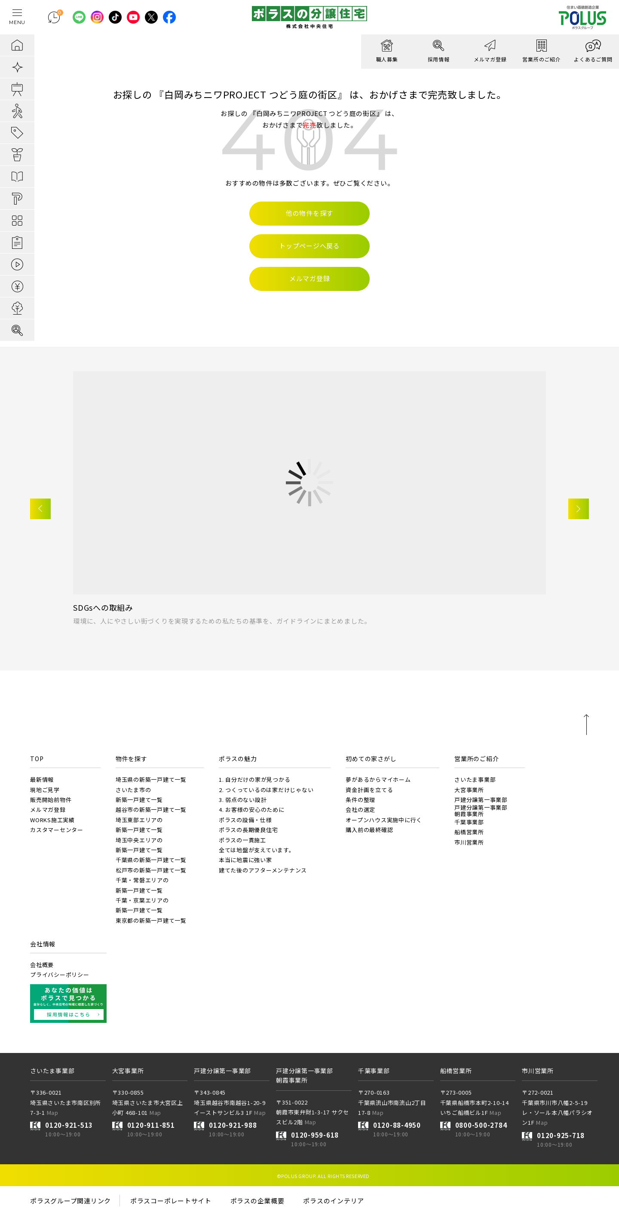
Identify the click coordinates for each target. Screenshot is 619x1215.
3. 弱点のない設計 (243, 800)
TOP (36, 758)
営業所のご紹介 (476, 758)
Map (52, 1112)
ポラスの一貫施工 (242, 840)
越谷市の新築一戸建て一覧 (151, 809)
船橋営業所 (469, 832)
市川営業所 (469, 842)
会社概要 (42, 965)
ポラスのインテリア (333, 1200)
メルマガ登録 (48, 809)
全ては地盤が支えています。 (257, 850)
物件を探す (131, 758)
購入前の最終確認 (369, 830)
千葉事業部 (469, 822)
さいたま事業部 (475, 779)
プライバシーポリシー (59, 974)
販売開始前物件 (50, 800)
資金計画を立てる (369, 790)
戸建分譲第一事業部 (481, 800)
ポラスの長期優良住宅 (248, 830)
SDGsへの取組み (103, 607)
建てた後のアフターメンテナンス (263, 870)
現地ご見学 (45, 790)
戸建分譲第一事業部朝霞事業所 (481, 810)
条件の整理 (360, 800)
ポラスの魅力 (238, 758)
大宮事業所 (469, 790)
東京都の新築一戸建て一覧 (151, 920)
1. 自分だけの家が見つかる (255, 779)
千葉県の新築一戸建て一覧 (151, 860)
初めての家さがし (371, 758)
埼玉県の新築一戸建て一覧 (151, 779)
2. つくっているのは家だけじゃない (266, 790)
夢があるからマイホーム (378, 779)
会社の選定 (360, 809)
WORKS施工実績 (52, 820)
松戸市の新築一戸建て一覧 (151, 870)
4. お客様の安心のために (252, 809)
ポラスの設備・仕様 (245, 820)
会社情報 (42, 944)
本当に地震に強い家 (245, 860)
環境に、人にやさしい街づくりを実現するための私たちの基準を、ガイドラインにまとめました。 (222, 620)
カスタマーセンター (56, 830)
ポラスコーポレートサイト (170, 1200)
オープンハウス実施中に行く (384, 820)
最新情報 (42, 779)
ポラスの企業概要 (257, 1200)
